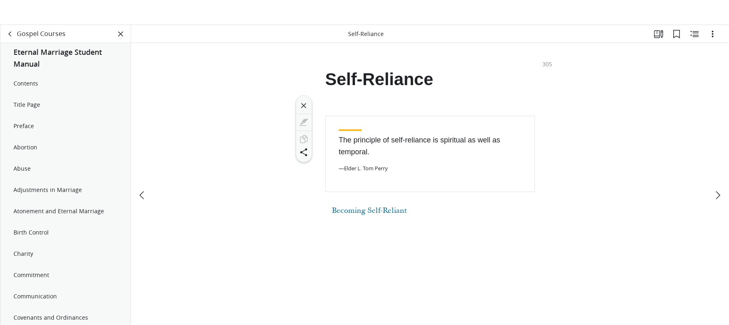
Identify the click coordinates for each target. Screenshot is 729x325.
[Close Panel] (120, 39)
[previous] (142, 170)
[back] (10, 39)
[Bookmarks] (676, 39)
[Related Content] (694, 39)
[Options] (712, 39)
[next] (717, 170)
